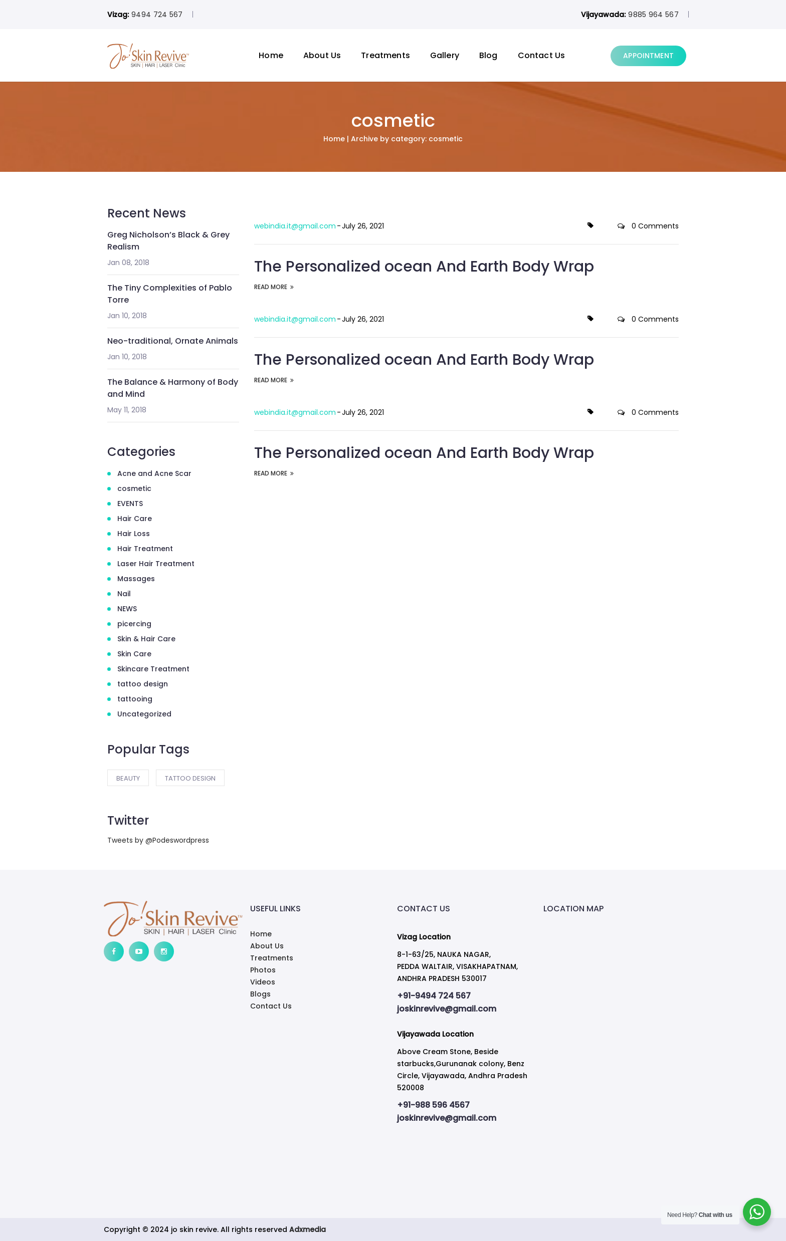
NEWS (127, 609)
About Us (322, 55)
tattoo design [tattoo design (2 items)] (190, 778)
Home (271, 55)
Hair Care (134, 519)
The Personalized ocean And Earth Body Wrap (424, 266)
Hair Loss (133, 534)
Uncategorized (144, 714)
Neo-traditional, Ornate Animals (172, 341)
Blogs (260, 994)
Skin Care (134, 654)
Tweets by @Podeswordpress (158, 840)
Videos (262, 982)
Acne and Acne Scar (154, 473)
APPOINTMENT (648, 56)
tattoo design (142, 684)
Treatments (385, 55)
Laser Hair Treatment (155, 564)
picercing (134, 624)
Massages (136, 579)
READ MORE (274, 286)
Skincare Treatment (153, 669)
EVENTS (130, 504)
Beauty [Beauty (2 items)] (128, 778)
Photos (263, 970)
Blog (488, 55)
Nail (124, 594)
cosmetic (134, 488)
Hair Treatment (145, 549)
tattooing (134, 699)
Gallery (444, 55)
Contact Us (541, 55)
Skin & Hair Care (146, 639)
